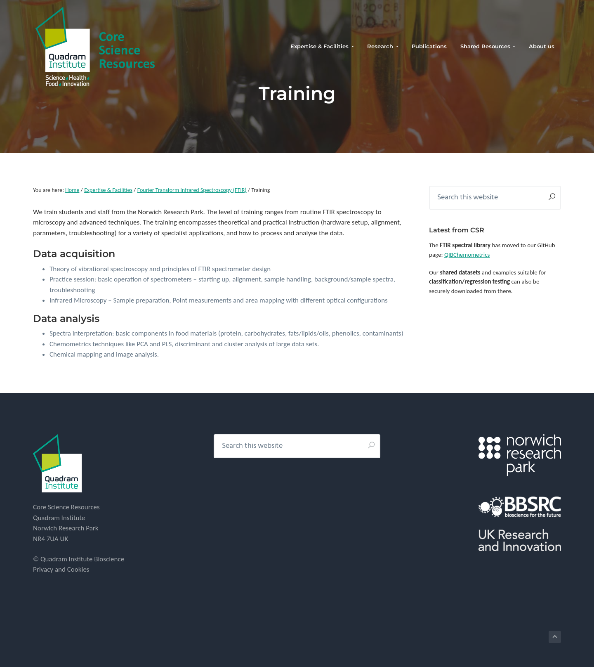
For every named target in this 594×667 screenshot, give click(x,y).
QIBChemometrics (467, 254)
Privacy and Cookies (61, 569)
